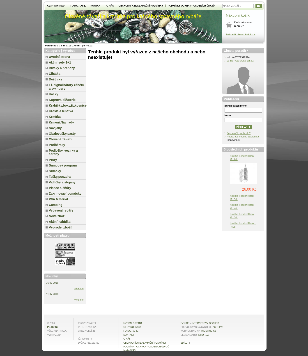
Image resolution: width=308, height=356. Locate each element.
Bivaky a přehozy (62, 68)
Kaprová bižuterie (62, 100)
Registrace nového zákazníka (243, 136)
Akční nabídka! (60, 222)
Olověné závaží (60, 139)
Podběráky (57, 145)
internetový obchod (205, 323)
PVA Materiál (58, 199)
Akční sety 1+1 (60, 62)
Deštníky (55, 79)
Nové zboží (57, 216)
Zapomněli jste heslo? (239, 133)
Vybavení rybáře (61, 210)
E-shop (185, 323)
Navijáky (55, 128)
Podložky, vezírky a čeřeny (63, 152)
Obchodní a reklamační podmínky (141, 6)
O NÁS (110, 6)
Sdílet (185, 343)
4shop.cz (203, 335)
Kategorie (53, 50)
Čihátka (54, 73)
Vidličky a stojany (62, 182)
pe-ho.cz (52, 327)
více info (79, 288)
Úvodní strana (59, 57)
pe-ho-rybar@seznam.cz (240, 60)
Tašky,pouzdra (60, 176)
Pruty (53, 160)
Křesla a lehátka (61, 111)
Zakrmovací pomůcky (65, 193)
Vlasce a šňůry (60, 188)
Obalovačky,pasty (62, 133)
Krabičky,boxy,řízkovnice (67, 105)
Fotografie (78, 6)
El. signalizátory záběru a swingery (66, 86)
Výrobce (69, 50)
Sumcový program (63, 165)
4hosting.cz (208, 331)
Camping (55, 205)
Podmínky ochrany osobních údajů (191, 6)
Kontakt (96, 6)
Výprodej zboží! (60, 227)
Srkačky (55, 171)
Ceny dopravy (56, 6)
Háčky (53, 94)
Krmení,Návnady (61, 122)
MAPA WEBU (130, 350)
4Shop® (218, 327)
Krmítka (55, 117)
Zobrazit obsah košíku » (240, 34)
